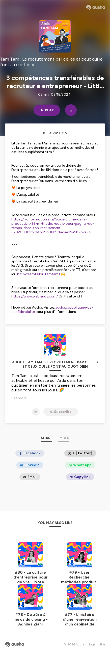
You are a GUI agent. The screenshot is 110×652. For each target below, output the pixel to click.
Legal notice (97, 644)
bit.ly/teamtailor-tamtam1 (38, 274)
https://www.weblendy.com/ (34, 296)
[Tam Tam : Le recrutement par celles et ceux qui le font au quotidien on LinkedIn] (36, 412)
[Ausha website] (95, 7)
